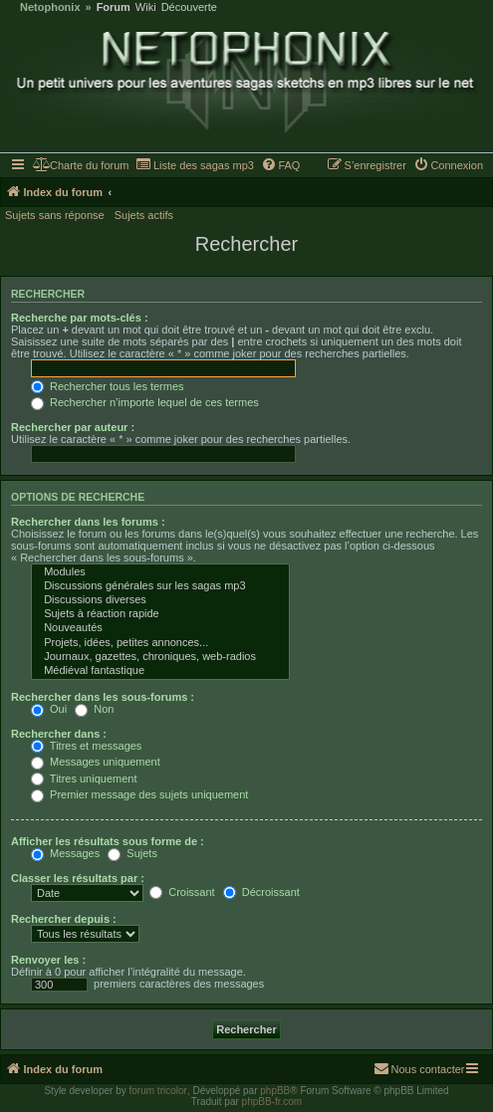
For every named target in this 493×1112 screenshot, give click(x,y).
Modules (160, 572)
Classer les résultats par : (77, 878)
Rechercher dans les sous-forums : (102, 697)
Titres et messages (86, 746)
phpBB (275, 1090)
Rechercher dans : (59, 734)
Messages (65, 853)
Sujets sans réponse (55, 215)
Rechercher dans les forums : (88, 522)
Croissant (182, 892)
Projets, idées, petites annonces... (160, 643)
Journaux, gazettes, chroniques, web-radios (160, 657)
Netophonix (50, 7)
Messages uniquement (95, 762)
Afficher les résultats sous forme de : (107, 841)
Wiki (145, 7)
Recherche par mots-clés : (79, 318)
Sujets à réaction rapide (160, 614)
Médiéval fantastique (160, 671)
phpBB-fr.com (272, 1101)
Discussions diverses (160, 600)
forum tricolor (158, 1090)
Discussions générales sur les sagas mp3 (160, 586)
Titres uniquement (84, 778)
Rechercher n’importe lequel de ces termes (145, 402)
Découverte (189, 7)
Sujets (132, 853)
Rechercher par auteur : (72, 427)
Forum (113, 7)
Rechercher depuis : (64, 919)
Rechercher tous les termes (107, 386)
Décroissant (261, 892)
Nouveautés (160, 628)
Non (94, 709)
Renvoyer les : (48, 960)
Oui (49, 709)
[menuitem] (81, 165)
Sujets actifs (144, 215)
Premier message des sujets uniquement (139, 794)
